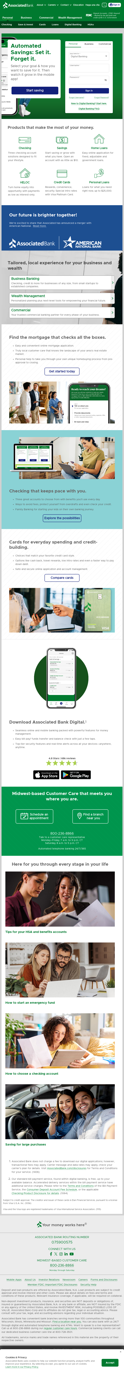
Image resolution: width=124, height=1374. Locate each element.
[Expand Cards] (42, 24)
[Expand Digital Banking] (73, 24)
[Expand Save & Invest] (25, 24)
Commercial (46, 17)
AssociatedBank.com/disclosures (66, 1168)
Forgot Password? (101, 97)
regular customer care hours (60, 1328)
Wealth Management (70, 17)
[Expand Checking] (7, 24)
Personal (7, 17)
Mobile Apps (14, 1280)
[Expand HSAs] (91, 24)
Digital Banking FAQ (89, 109)
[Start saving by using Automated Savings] (35, 90)
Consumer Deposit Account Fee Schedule (52, 1189)
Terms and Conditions (81, 1186)
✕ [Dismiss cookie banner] (121, 1352)
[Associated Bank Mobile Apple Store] (46, 775)
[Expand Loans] (55, 24)
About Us (30, 1280)
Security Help (88, 1284)
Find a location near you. (66, 1321)
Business (26, 17)
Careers (83, 1280)
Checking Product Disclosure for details (35, 1193)
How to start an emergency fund (30, 1002)
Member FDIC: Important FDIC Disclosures (52, 1284)
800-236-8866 (62, 1265)
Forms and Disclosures (104, 1280)
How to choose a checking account (31, 1073)
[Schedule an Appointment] (34, 816)
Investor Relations (49, 1280)
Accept (110, 1363)
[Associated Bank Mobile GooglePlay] (76, 775)
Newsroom (69, 1280)
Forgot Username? (76, 97)
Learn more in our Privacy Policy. (22, 1367)
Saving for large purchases (25, 1144)
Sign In (115, 4)
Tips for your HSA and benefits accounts (36, 932)
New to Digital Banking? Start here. (89, 104)
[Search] (104, 5)
